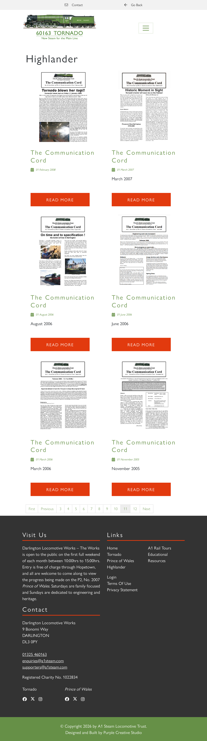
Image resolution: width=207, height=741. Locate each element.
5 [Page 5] (76, 508)
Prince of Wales (120, 560)
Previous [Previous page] (47, 508)
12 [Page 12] (135, 508)
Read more (60, 200)
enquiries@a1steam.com (43, 660)
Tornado (114, 554)
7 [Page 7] (91, 508)
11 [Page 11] (125, 508)
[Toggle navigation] (145, 28)
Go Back (133, 4)
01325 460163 (34, 654)
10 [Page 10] (116, 508)
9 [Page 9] (107, 508)
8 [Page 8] (99, 508)
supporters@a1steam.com (44, 667)
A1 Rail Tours (159, 548)
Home (112, 548)
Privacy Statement (122, 589)
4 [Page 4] (68, 508)
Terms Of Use (119, 583)
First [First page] (32, 508)
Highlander (116, 567)
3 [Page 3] (60, 508)
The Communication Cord (63, 155)
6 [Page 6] (84, 508)
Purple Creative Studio (123, 732)
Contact (74, 4)
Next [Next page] (146, 508)
